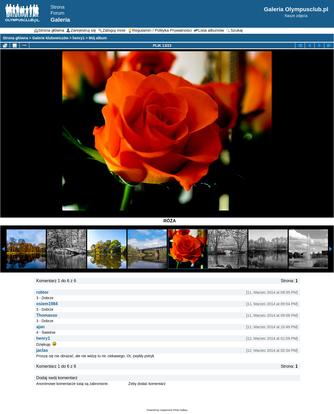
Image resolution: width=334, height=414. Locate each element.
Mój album (98, 38)
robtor (42, 292)
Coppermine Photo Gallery (173, 410)
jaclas (42, 350)
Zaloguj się (118, 384)
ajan (40, 327)
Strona (58, 7)
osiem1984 (47, 304)
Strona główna (15, 38)
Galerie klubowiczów (50, 38)
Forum (57, 13)
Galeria (60, 19)
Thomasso (46, 315)
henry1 (79, 38)
